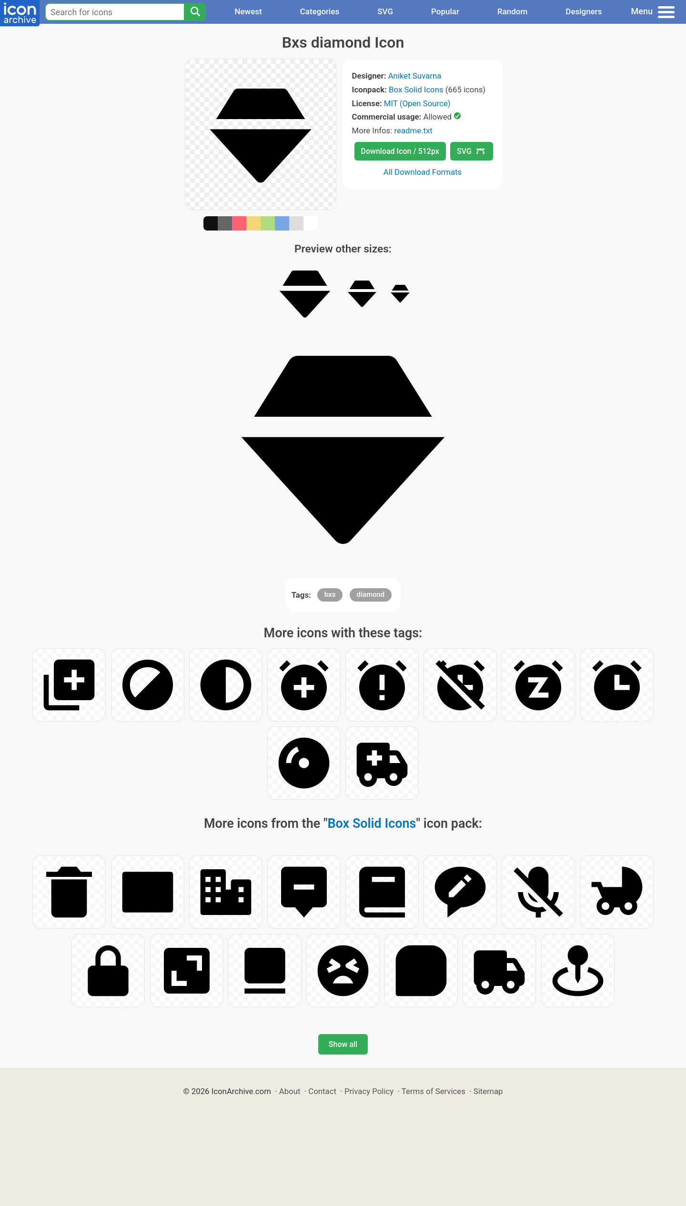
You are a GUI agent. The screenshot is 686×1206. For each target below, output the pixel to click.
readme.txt (413, 130)
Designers (583, 11)
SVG (385, 11)
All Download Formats (422, 172)
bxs (330, 594)
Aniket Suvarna (415, 75)
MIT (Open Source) (417, 103)
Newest (248, 11)
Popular (445, 11)
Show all (343, 1044)
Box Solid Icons (416, 89)
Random (512, 11)
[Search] (195, 12)
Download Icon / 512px (400, 151)
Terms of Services (433, 1091)
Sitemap (488, 1091)
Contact (322, 1091)
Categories (320, 11)
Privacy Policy (368, 1091)
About (290, 1091)
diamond (371, 594)
